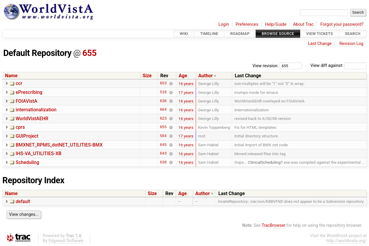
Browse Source (278, 33)
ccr (19, 83)
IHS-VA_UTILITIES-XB (38, 153)
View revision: (266, 65)
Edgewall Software (66, 240)
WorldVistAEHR (32, 118)
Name (11, 75)
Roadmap (240, 33)
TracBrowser (274, 225)
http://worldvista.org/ (346, 240)
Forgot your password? (341, 24)
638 (163, 162)
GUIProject (27, 136)
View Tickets (319, 33)
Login (223, 24)
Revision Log (351, 43)
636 (163, 101)
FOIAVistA (26, 101)
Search (352, 33)
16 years (186, 83)
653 (163, 83)
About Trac (303, 24)
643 (163, 153)
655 (89, 53)
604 (163, 109)
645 (163, 144)
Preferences (246, 24)
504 (163, 136)
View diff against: (339, 65)
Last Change (319, 43)
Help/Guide (275, 24)
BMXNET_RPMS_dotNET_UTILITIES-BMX (59, 145)
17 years (186, 92)
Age (183, 75)
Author (205, 75)
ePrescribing (29, 92)
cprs (20, 127)
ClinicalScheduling (264, 162)
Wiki (184, 33)
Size (147, 75)
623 (163, 118)
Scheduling (27, 162)
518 (163, 92)
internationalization (36, 109)
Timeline (209, 33)
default (23, 201)
